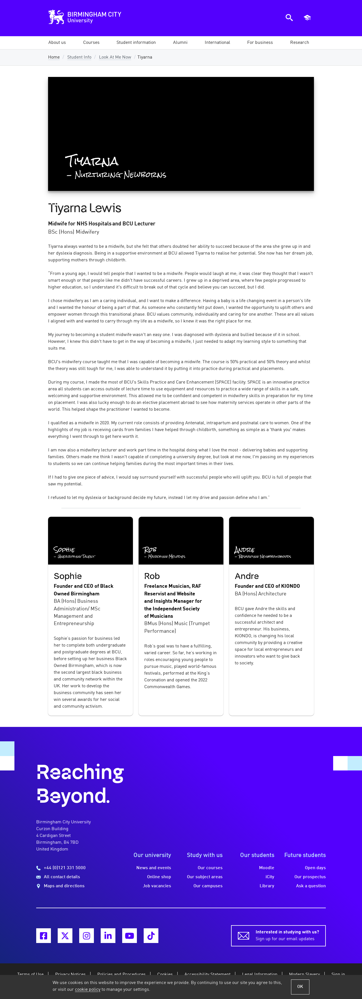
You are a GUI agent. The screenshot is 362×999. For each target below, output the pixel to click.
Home (54, 57)
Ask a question (311, 886)
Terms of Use (30, 974)
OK (300, 987)
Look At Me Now (115, 57)
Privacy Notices (70, 974)
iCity (270, 877)
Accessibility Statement (207, 974)
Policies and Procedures (121, 974)
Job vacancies (157, 886)
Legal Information (259, 974)
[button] (57, 42)
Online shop (159, 877)
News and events (153, 868)
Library (267, 886)
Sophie (68, 576)
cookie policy (87, 989)
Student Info (79, 57)
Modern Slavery (304, 974)
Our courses (210, 868)
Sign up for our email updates (287, 935)
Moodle (266, 868)
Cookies (165, 974)
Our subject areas (205, 877)
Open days (315, 868)
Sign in (338, 974)
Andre (247, 576)
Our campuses (208, 886)
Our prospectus (310, 877)
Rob (152, 576)
